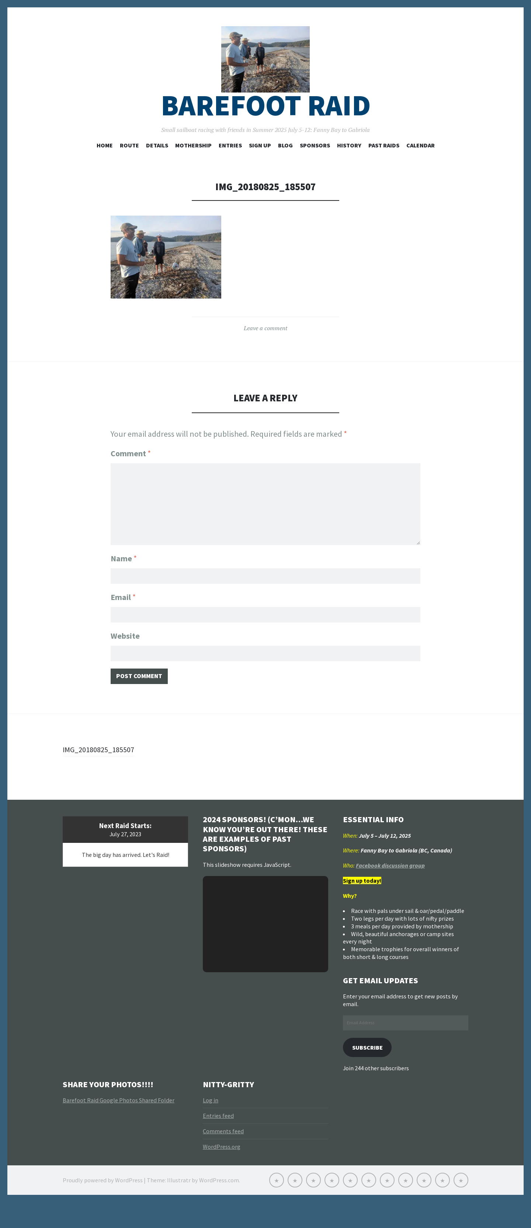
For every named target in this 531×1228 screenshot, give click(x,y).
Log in (210, 1126)
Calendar (420, 166)
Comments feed (223, 1157)
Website (125, 657)
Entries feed (218, 1141)
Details (157, 166)
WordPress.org (221, 1172)
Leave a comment (265, 349)
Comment (131, 475)
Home (105, 166)
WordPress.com (219, 1206)
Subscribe (369, 1072)
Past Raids (383, 166)
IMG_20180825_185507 (102, 773)
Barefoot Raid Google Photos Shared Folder (118, 1126)
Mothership (193, 166)
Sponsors (315, 166)
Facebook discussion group (390, 890)
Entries (230, 166)
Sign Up (260, 166)
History (349, 166)
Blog (285, 166)
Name (124, 577)
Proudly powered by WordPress (103, 1206)
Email (123, 617)
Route (129, 166)
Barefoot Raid (266, 127)
